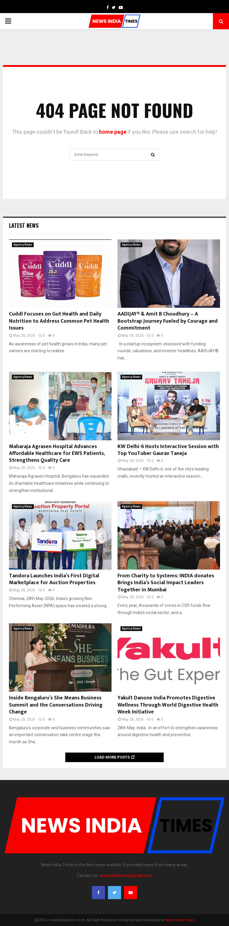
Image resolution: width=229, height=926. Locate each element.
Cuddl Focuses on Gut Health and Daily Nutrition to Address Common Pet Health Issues (59, 321)
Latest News (23, 225)
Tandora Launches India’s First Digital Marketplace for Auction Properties (54, 579)
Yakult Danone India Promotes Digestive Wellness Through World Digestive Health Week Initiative (167, 704)
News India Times (180, 920)
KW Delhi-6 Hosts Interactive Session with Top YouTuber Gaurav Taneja (168, 450)
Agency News (22, 244)
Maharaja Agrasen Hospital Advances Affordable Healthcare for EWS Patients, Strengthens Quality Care (57, 453)
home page (112, 132)
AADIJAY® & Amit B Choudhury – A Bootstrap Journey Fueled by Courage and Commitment (167, 321)
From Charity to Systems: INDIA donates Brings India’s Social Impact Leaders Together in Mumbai (165, 582)
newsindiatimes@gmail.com (125, 875)
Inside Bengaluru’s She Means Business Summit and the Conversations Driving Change (56, 704)
